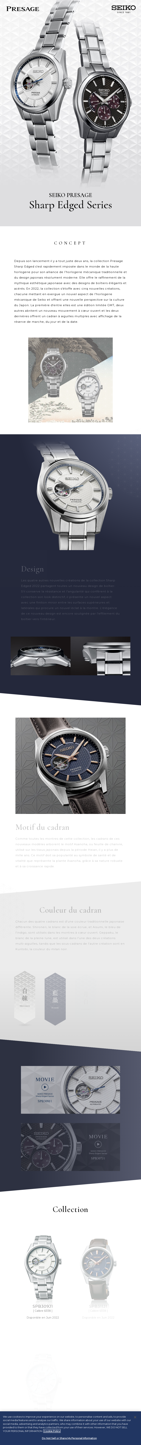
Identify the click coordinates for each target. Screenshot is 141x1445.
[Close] (135, 1417)
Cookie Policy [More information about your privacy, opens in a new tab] (52, 1431)
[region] (70, 1428)
